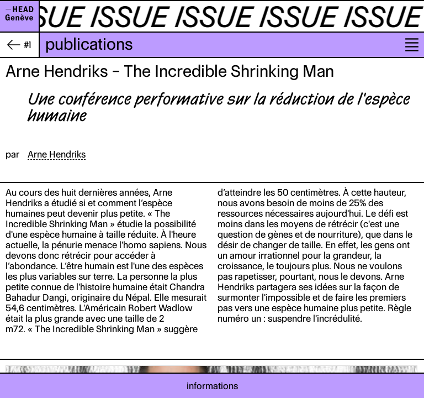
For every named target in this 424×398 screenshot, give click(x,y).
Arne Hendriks (57, 154)
